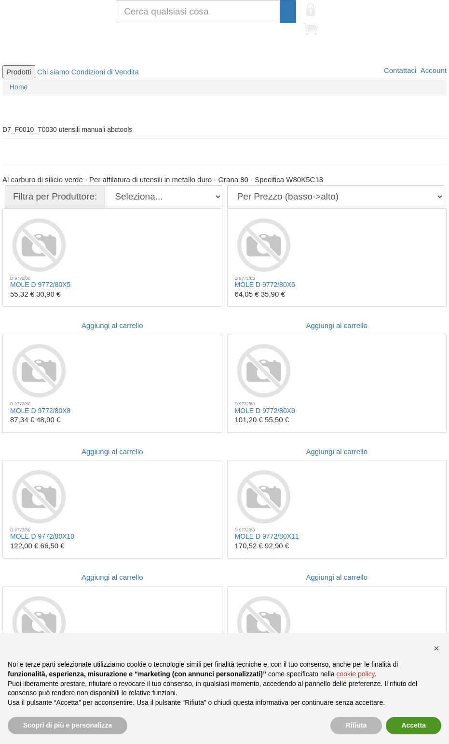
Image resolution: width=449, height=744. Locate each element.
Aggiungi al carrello (112, 325)
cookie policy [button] (356, 674)
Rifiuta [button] (356, 725)
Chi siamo (53, 72)
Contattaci (399, 70)
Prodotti (18, 72)
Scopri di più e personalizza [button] (67, 725)
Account (433, 70)
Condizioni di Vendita (105, 72)
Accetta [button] (413, 725)
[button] (436, 648)
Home (18, 87)
